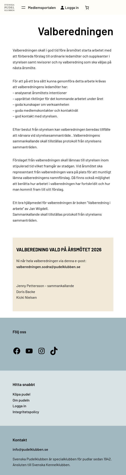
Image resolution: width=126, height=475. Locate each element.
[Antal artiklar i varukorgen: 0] (87, 7)
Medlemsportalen (42, 7)
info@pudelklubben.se (30, 449)
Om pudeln (21, 400)
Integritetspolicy (26, 412)
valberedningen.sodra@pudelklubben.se (48, 266)
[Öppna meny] (23, 7)
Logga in (19, 406)
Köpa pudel (21, 394)
